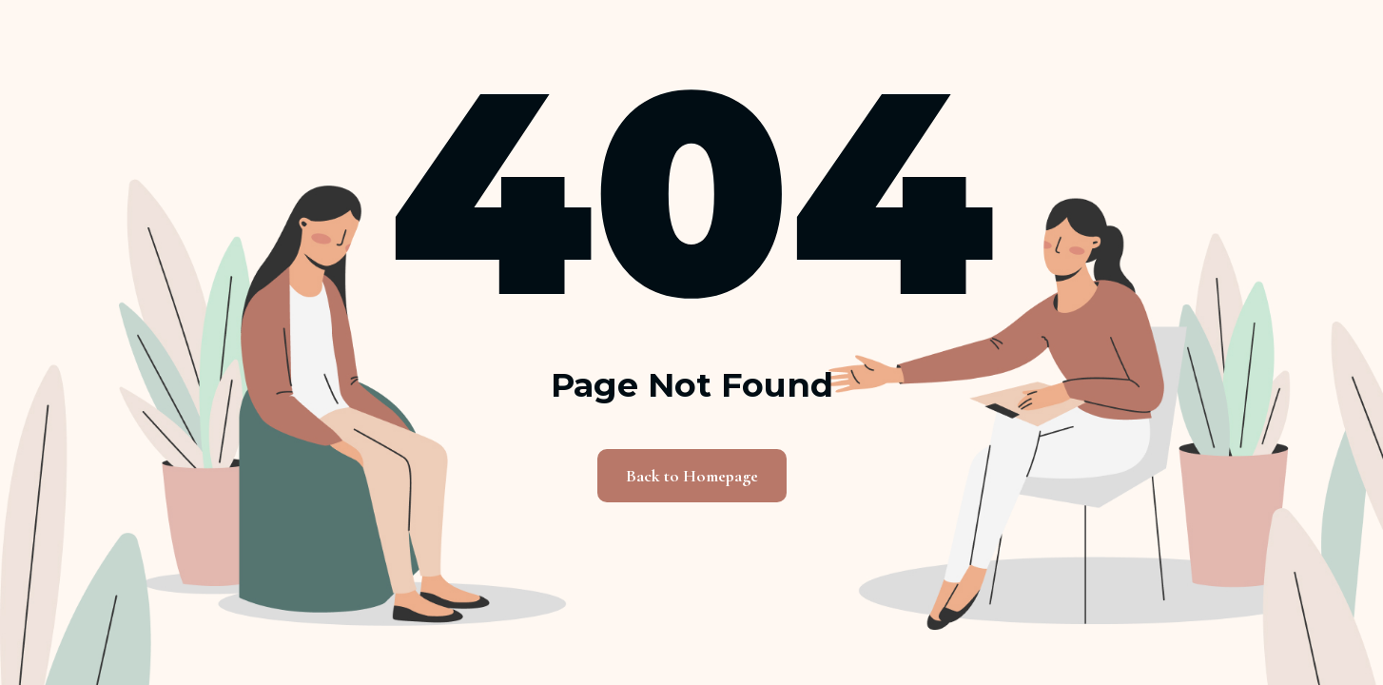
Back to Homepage (692, 475)
